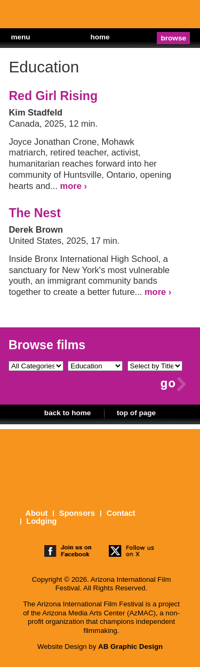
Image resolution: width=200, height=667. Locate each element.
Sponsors (77, 513)
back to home (67, 413)
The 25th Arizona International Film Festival (43, 16)
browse (174, 38)
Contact (121, 513)
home (99, 37)
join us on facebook (68, 552)
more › (73, 186)
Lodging (41, 521)
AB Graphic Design (130, 646)
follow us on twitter (132, 552)
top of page (136, 413)
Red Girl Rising (53, 96)
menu (20, 37)
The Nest (34, 213)
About (36, 513)
